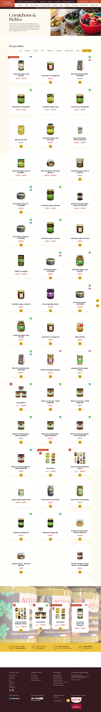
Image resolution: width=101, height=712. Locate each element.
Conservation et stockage (58, 683)
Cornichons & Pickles (45, 5)
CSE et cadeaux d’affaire (76, 679)
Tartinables (54, 5)
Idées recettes (11, 681)
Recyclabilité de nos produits (58, 685)
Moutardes (20, 5)
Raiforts (27, 5)
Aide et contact (34, 675)
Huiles (61, 5)
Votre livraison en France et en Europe (60, 681)
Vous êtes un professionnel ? (76, 675)
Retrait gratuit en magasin (36, 680)
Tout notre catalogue (57, 675)
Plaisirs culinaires (84, 5)
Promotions (57, 1)
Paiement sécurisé (34, 678)
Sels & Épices (75, 5)
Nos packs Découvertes (68, 1)
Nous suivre (11, 683)
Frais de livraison (34, 676)
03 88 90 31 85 (11, 685)
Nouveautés (43, 1)
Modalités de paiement (57, 680)
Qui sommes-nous (12, 675)
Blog (10, 680)
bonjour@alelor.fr (12, 687)
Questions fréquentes (57, 676)
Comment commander (57, 678)
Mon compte (84, 1)
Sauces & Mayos (34, 5)
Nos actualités (11, 678)
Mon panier (94, 1)
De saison (50, 1)
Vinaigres (67, 5)
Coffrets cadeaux (94, 5)
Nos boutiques (12, 676)
